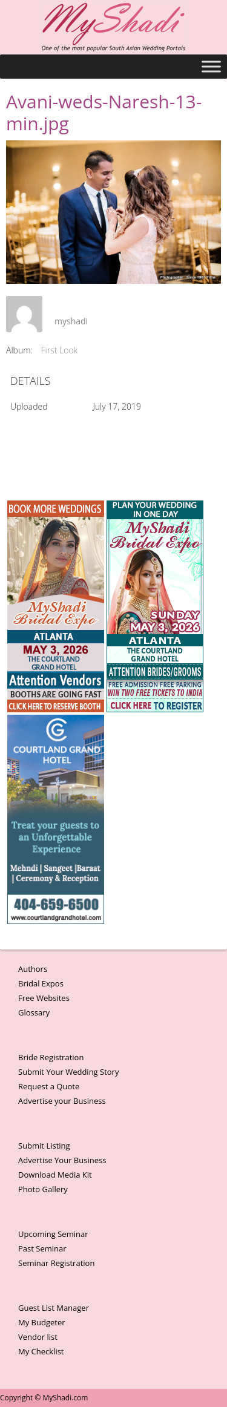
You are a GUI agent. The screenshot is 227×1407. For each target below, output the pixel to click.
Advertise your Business (62, 1100)
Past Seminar (42, 1248)
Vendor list (38, 1336)
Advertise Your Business (62, 1160)
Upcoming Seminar (53, 1233)
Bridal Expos (41, 983)
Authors (32, 968)
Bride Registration (51, 1057)
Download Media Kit (55, 1174)
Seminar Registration (56, 1263)
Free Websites (44, 997)
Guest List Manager (53, 1307)
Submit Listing (44, 1145)
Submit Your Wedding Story (68, 1071)
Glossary (34, 1012)
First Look (59, 350)
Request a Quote (48, 1086)
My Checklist (41, 1351)
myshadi (71, 321)
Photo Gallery (43, 1189)
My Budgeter (41, 1322)
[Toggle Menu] (211, 66)
